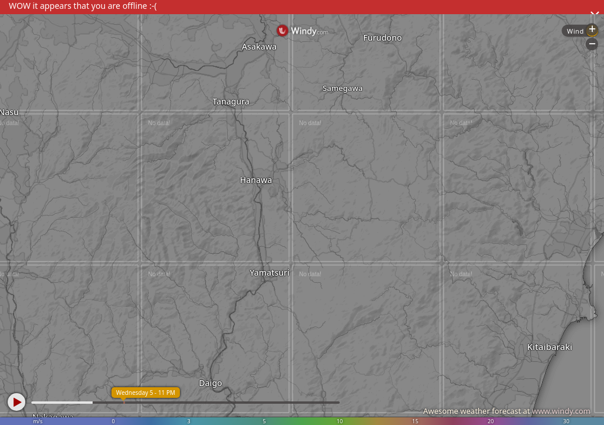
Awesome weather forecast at (506, 411)
